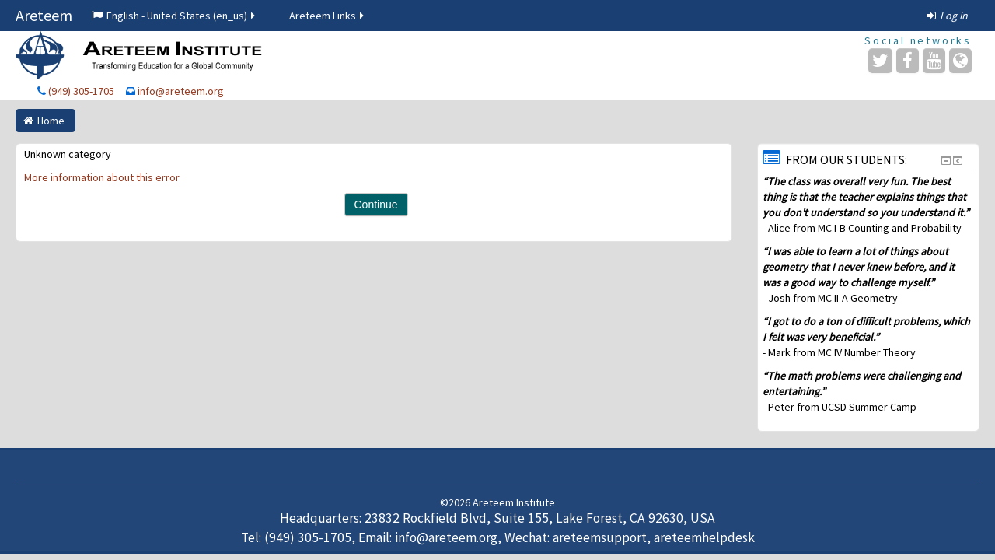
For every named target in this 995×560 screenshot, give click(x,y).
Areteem (44, 15)
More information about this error (102, 177)
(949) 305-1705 (81, 91)
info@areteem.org (181, 91)
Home (51, 121)
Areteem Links (327, 16)
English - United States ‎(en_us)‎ (174, 16)
